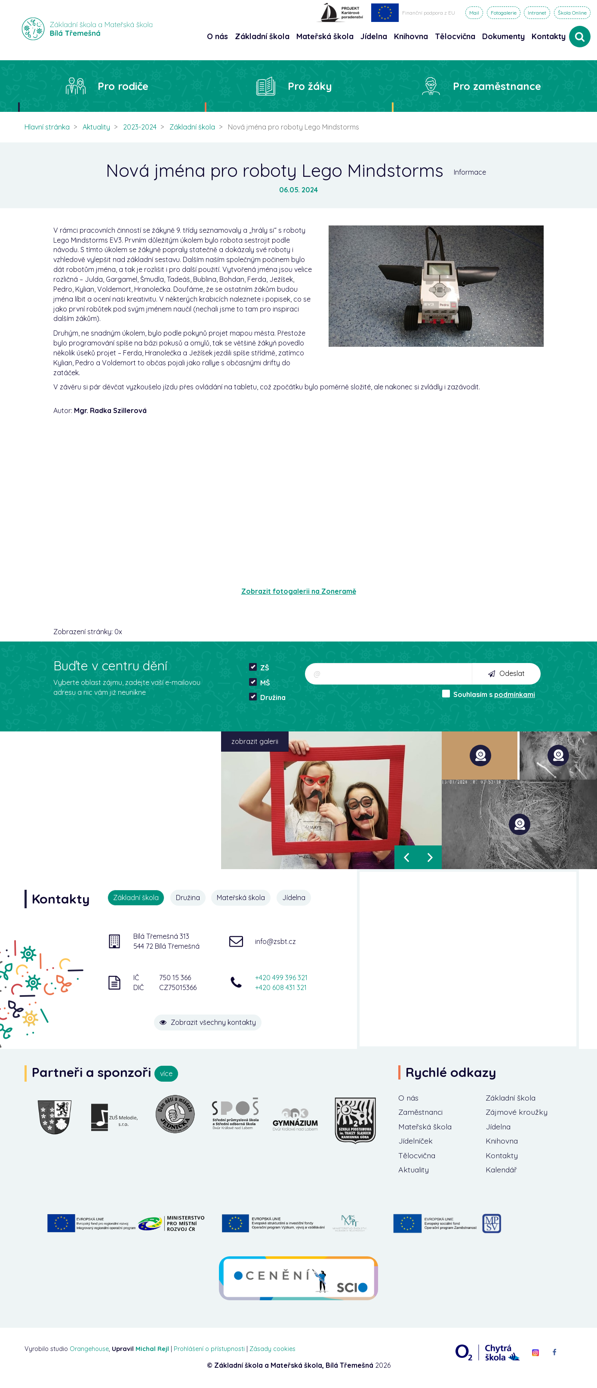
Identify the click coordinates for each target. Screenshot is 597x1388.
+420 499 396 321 (281, 977)
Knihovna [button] (411, 36)
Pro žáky (310, 86)
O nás (408, 1098)
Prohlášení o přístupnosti (209, 1349)
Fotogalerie (504, 12)
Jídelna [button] (373, 36)
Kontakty (549, 36)
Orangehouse (89, 1349)
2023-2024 (140, 127)
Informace (470, 172)
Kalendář (502, 1170)
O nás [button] (217, 36)
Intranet (537, 12)
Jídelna (294, 897)
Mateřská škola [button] (325, 36)
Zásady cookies (272, 1349)
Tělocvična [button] (455, 36)
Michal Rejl (152, 1349)
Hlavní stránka (47, 127)
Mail (474, 12)
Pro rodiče (123, 86)
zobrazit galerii (254, 741)
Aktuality (96, 127)
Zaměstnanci (422, 1112)
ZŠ (259, 667)
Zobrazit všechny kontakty (210, 1021)
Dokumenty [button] (503, 36)
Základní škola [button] (262, 36)
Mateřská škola (241, 897)
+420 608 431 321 (281, 987)
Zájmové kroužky (517, 1112)
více (166, 1073)
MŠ (259, 682)
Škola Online (572, 12)
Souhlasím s (488, 694)
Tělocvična (417, 1156)
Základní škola (192, 127)
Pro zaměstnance (497, 86)
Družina (267, 697)
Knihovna (503, 1141)
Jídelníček (416, 1141)
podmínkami (514, 694)
